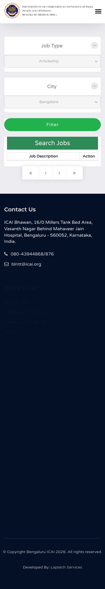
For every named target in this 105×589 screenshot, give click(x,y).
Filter (52, 124)
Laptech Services (66, 568)
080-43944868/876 (29, 254)
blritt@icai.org (22, 265)
